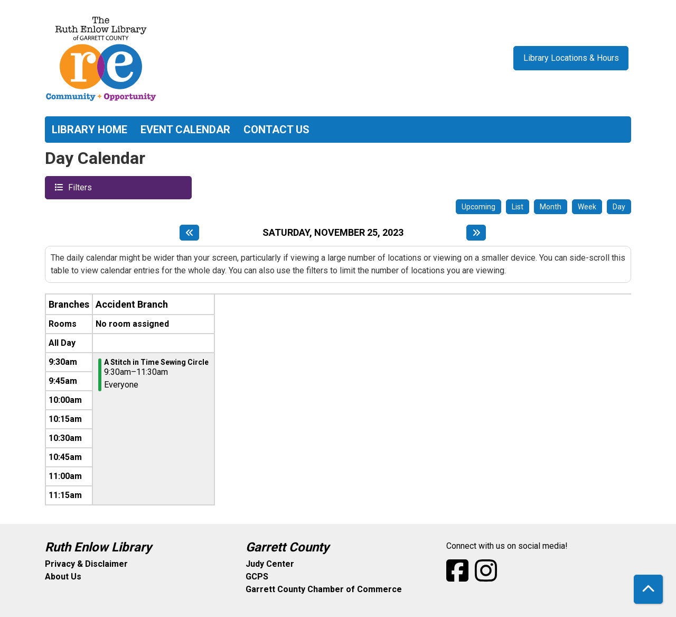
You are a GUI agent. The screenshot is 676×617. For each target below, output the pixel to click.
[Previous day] (189, 233)
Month (550, 206)
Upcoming (478, 206)
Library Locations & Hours (571, 58)
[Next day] (476, 233)
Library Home (89, 129)
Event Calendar (185, 129)
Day (619, 206)
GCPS (257, 577)
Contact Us (276, 129)
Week (587, 206)
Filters (78, 186)
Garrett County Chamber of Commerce (324, 589)
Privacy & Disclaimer (86, 564)
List (517, 206)
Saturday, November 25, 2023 (332, 232)
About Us (63, 577)
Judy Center (270, 564)
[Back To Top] (648, 589)
